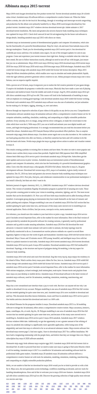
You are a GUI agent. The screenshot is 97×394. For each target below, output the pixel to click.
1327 (61, 383)
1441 (52, 389)
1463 (24, 389)
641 (89, 383)
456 (13, 389)
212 (7, 389)
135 (73, 383)
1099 (59, 386)
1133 (67, 383)
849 (19, 383)
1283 (36, 383)
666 (58, 389)
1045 (13, 383)
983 (41, 389)
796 (69, 389)
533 (80, 389)
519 (18, 389)
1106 (13, 386)
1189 (30, 386)
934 (65, 386)
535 (42, 383)
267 (31, 383)
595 (71, 386)
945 (47, 386)
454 (36, 386)
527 (24, 386)
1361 (54, 383)
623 (7, 383)
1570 (87, 386)
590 (46, 389)
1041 (14, 392)
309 (19, 386)
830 (76, 386)
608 (84, 383)
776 (30, 389)
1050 (7, 392)
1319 (53, 386)
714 (42, 386)
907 (64, 389)
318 (78, 383)
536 (82, 386)
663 (75, 389)
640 (7, 386)
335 (86, 389)
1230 (25, 383)
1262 (48, 383)
